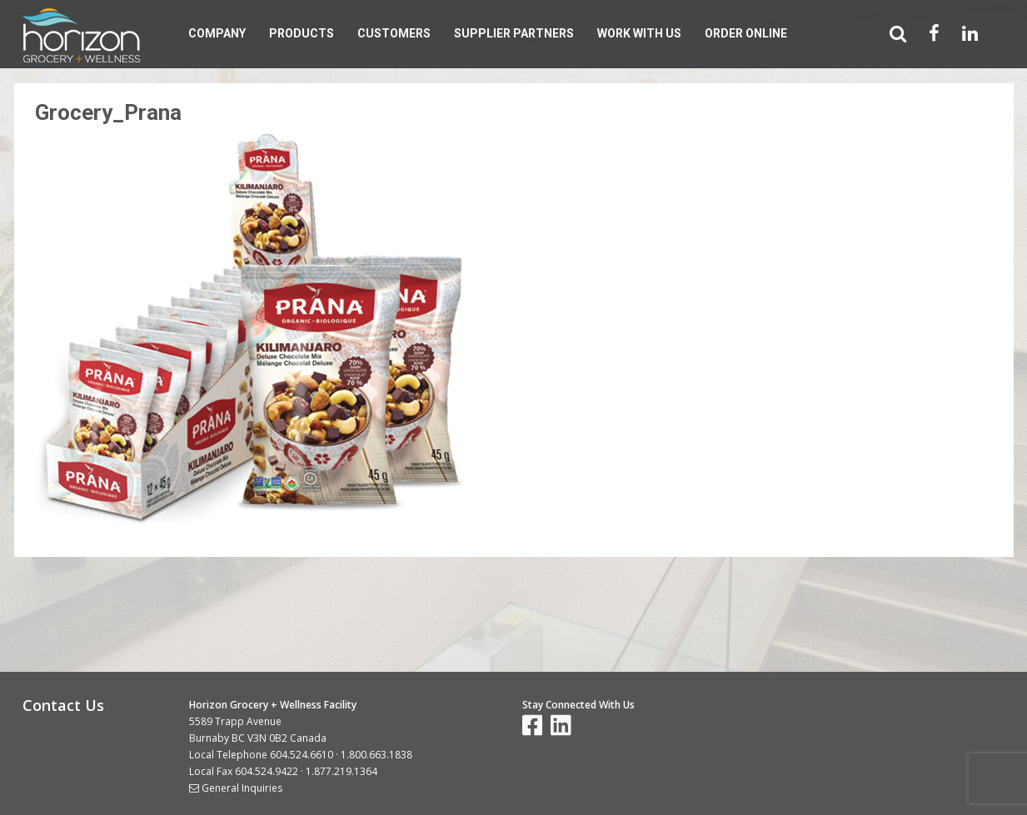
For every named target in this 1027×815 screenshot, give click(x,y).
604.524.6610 (301, 755)
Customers (394, 33)
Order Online (746, 33)
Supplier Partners (514, 33)
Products (301, 33)
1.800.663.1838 (376, 755)
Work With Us (639, 33)
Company (217, 33)
